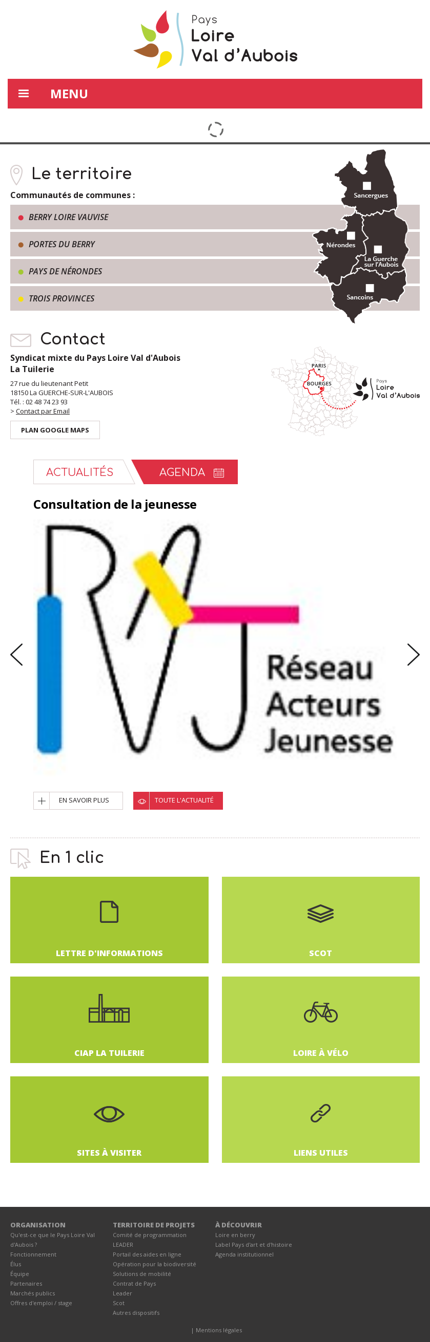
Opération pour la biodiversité (154, 1264)
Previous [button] (16, 654)
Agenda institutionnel (244, 1254)
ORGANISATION (38, 1224)
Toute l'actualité (184, 800)
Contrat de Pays (134, 1283)
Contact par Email (43, 411)
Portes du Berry (62, 244)
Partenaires (26, 1283)
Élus (15, 1264)
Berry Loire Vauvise (68, 217)
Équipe (19, 1274)
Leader (122, 1293)
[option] (215, 647)
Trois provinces (61, 298)
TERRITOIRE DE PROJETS (154, 1224)
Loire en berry (235, 1235)
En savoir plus (84, 800)
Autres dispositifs (136, 1312)
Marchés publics (32, 1293)
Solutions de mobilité (142, 1274)
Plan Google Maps (55, 430)
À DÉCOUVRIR (238, 1224)
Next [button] (413, 654)
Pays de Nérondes (65, 271)
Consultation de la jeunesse (115, 503)
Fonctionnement (33, 1254)
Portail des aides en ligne (147, 1254)
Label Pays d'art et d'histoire (253, 1244)
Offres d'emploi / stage (41, 1303)
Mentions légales (219, 1330)
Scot (119, 1303)
